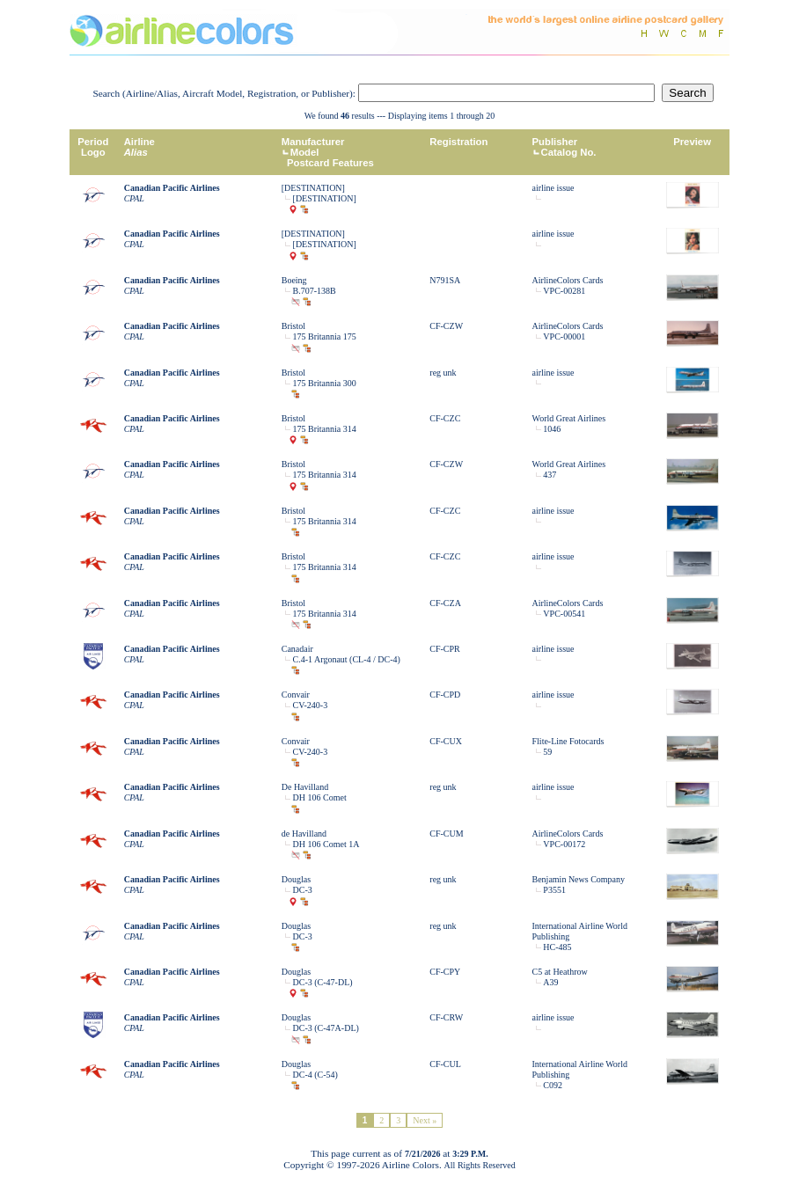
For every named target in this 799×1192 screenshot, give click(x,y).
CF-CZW (446, 326)
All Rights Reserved (480, 1165)
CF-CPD (444, 694)
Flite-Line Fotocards (568, 741)
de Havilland (304, 833)
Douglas (296, 879)
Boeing (294, 280)
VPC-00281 (564, 291)
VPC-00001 (564, 336)
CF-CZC (444, 418)
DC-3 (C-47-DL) (323, 982)
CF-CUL (445, 1064)
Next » (424, 1120)
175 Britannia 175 (324, 336)
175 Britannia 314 (324, 429)
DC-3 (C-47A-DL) (326, 1028)
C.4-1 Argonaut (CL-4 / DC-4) (346, 659)
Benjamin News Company (579, 879)
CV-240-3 (310, 705)
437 (549, 474)
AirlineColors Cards (568, 280)
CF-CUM (446, 833)
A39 (550, 982)
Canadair (297, 649)
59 (547, 752)
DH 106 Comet (320, 797)
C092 (552, 1085)
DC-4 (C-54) (315, 1074)
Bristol (293, 326)
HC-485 (557, 947)
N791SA (444, 280)
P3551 (554, 890)
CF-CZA (445, 603)
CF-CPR (444, 649)
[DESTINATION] (313, 188)
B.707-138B (314, 291)
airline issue (553, 188)
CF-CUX (445, 741)
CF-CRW (446, 1017)
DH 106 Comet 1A (326, 844)
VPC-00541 (564, 613)
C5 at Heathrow (560, 971)
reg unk (442, 372)
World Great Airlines (569, 418)
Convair (296, 694)
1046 (552, 429)
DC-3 (302, 890)
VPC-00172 (564, 844)
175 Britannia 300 (324, 383)
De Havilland (305, 787)
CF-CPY (444, 971)
